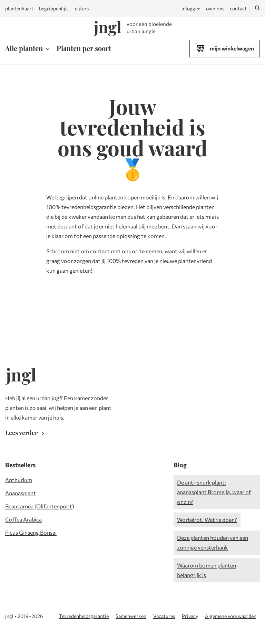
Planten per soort (84, 48)
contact (238, 8)
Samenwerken (131, 616)
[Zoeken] (257, 8)
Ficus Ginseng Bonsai (31, 532)
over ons (215, 8)
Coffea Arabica (23, 519)
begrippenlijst (54, 8)
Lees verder (26, 433)
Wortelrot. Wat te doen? (207, 519)
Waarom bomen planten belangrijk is (206, 570)
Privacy (190, 616)
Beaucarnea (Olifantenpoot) (39, 506)
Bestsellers (20, 465)
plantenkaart (19, 8)
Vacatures (164, 616)
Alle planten (24, 48)
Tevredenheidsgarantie (84, 616)
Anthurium (18, 480)
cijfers (82, 8)
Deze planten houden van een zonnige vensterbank (212, 542)
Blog (180, 465)
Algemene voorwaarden (230, 616)
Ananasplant (20, 493)
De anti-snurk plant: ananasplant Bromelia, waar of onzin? (214, 492)
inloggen (190, 8)
